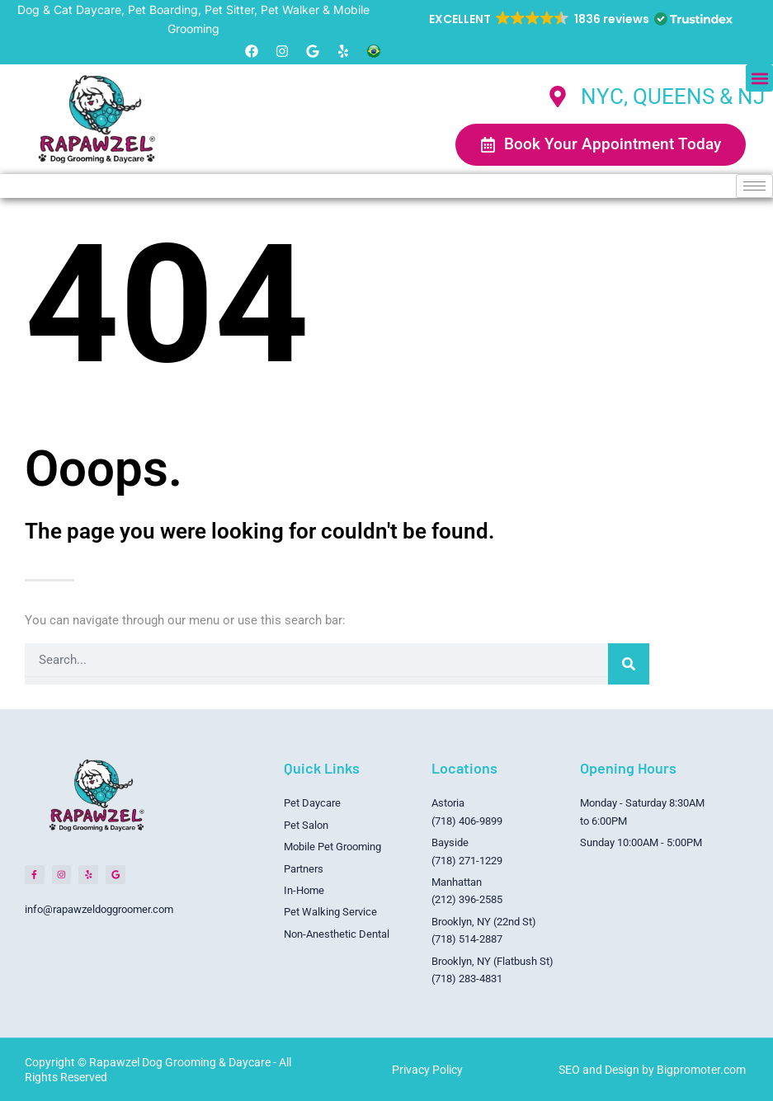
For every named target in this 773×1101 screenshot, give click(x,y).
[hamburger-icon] (754, 186)
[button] (579, 19)
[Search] (628, 664)
